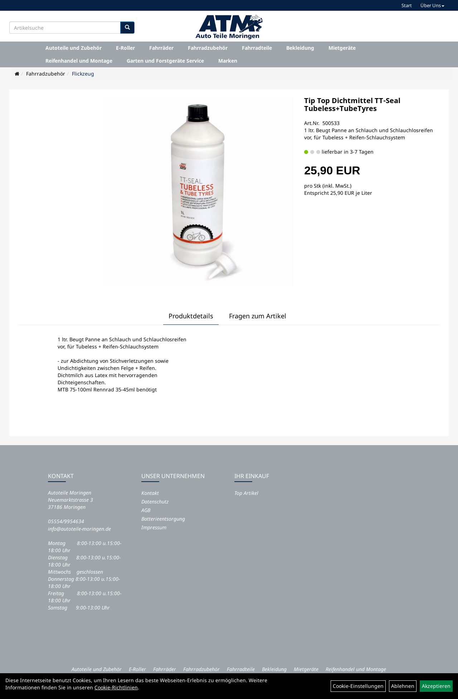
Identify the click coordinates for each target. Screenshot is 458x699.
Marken (227, 60)
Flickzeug (83, 73)
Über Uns (432, 5)
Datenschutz (155, 501)
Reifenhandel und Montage (78, 60)
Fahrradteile (257, 47)
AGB (145, 510)
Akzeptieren (436, 686)
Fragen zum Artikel (257, 316)
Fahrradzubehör (208, 47)
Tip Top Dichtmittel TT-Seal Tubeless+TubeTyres (352, 104)
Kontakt (150, 493)
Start (406, 5)
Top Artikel (246, 493)
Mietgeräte (342, 47)
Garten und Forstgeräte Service (165, 60)
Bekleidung (300, 47)
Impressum (153, 527)
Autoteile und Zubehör (73, 47)
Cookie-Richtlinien (116, 687)
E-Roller (125, 47)
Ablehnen (402, 686)
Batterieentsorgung (163, 518)
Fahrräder (161, 47)
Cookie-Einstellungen (358, 686)
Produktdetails (191, 316)
